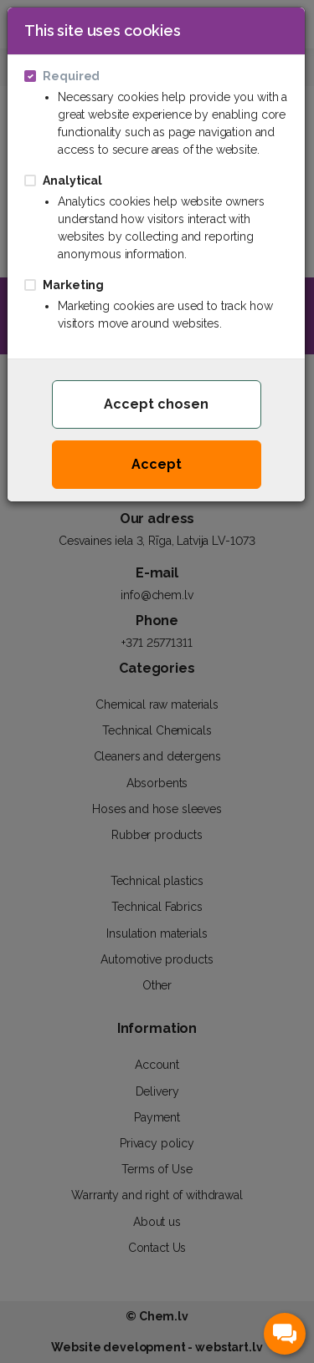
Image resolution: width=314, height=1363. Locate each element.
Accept (156, 464)
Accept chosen (156, 404)
